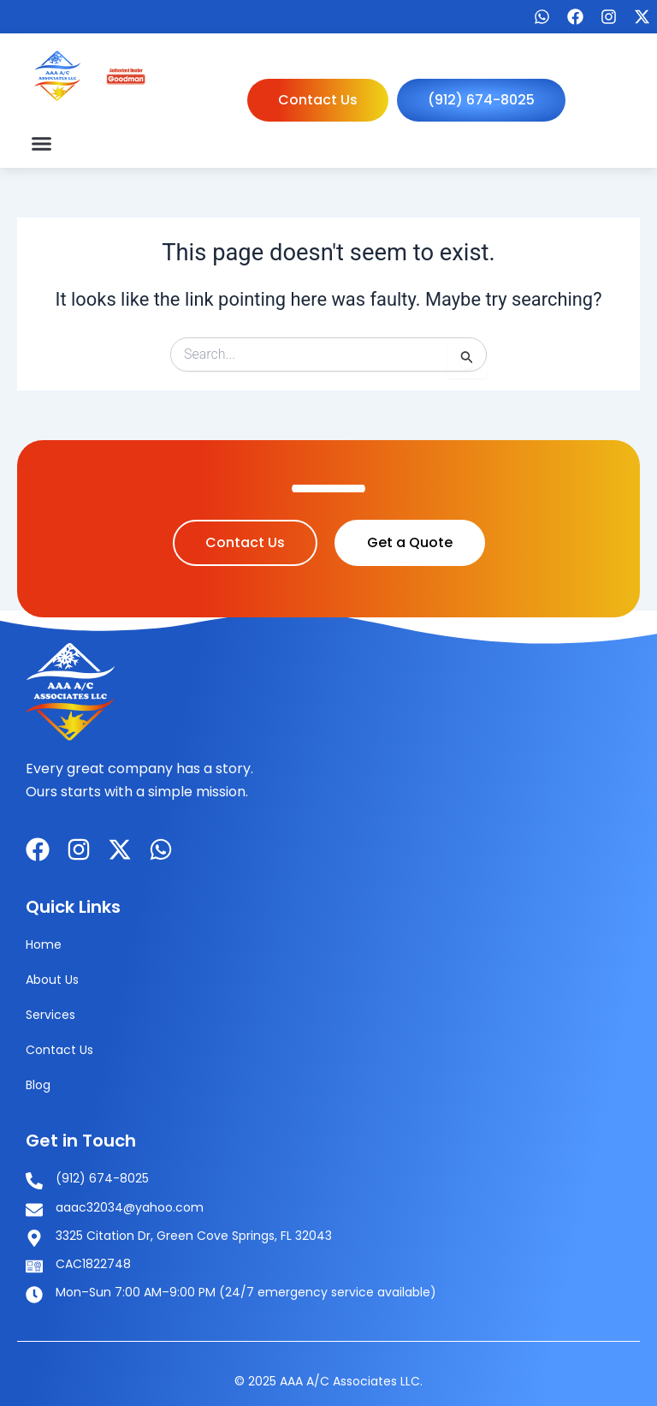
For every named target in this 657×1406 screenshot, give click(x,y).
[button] (42, 143)
